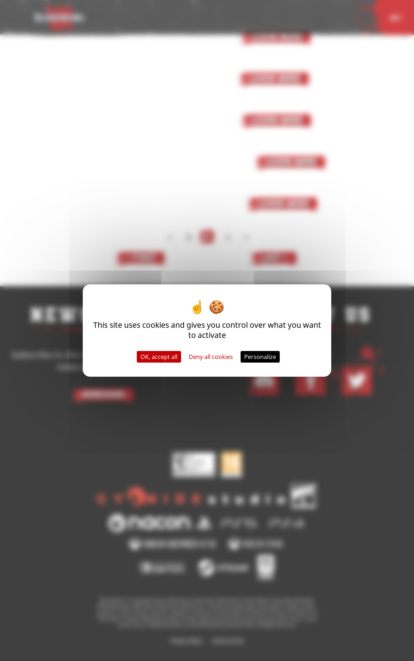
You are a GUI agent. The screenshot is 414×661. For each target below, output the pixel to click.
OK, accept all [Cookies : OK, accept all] (158, 357)
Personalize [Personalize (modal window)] (260, 357)
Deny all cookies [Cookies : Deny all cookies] (211, 357)
